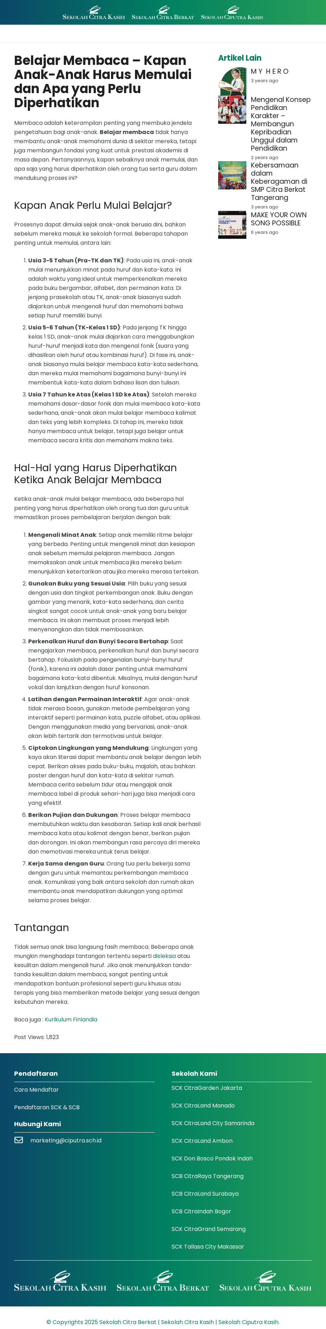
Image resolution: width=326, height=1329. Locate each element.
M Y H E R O (270, 71)
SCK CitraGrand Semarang (209, 1229)
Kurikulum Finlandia (71, 1019)
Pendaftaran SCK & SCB (47, 1107)
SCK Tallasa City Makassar (208, 1247)
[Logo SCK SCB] (163, 12)
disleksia (164, 956)
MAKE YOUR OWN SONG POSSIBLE (279, 219)
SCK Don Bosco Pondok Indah (212, 1158)
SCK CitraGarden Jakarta (207, 1088)
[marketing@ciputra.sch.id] (22, 1141)
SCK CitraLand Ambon (202, 1141)
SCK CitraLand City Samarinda (213, 1123)
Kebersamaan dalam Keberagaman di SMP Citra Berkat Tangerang (279, 181)
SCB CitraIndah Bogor (201, 1211)
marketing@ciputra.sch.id (66, 1140)
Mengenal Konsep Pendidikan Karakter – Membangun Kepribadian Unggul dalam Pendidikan (281, 124)
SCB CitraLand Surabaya (205, 1194)
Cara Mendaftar (36, 1090)
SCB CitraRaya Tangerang (208, 1176)
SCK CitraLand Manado (203, 1106)
